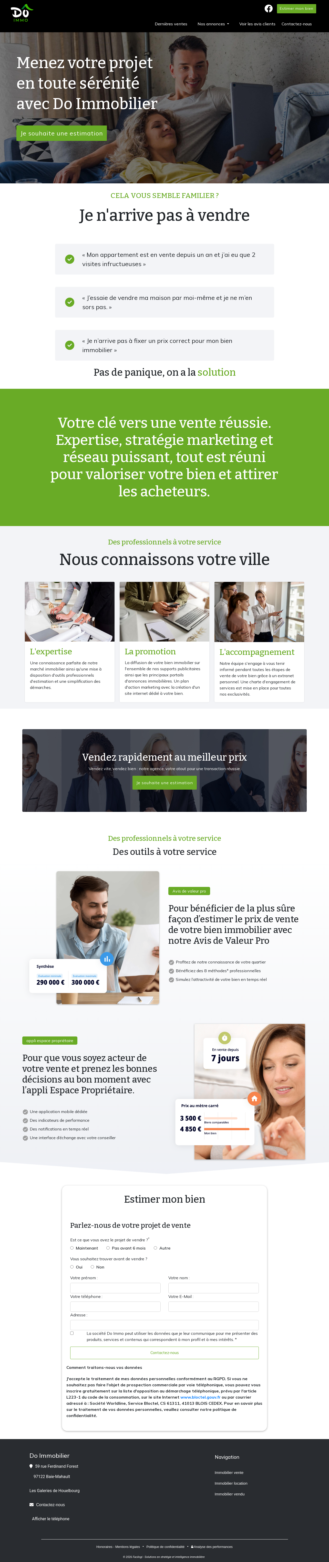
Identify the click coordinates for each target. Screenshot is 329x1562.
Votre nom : (179, 1277)
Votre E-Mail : (180, 1296)
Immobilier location (231, 1483)
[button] (213, 24)
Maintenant (87, 1248)
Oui (79, 1267)
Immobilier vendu (230, 1494)
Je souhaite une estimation (61, 133)
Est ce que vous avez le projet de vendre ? (109, 1239)
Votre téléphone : (86, 1296)
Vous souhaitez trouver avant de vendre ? (108, 1258)
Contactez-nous (164, 1353)
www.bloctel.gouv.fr (200, 1397)
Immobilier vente (229, 1473)
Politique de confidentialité (165, 1547)
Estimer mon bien (296, 8)
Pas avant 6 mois (129, 1248)
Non (100, 1267)
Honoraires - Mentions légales (118, 1547)
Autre (164, 1248)
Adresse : (78, 1314)
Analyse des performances (212, 1547)
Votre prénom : (84, 1277)
